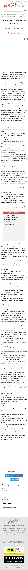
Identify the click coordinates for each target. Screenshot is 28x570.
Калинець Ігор (23, 14)
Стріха (4, 497)
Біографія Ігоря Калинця (9, 224)
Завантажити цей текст (14, 471)
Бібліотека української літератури (8, 14)
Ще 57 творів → (7, 221)
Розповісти (19, 476)
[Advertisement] (14, 56)
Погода (25, 1)
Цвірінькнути (14, 479)
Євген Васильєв (19, 541)
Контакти (14, 1)
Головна (7, 525)
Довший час (5, 491)
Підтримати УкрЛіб (14, 33)
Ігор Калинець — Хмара (9, 215)
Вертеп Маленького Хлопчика (10, 493)
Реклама (20, 1)
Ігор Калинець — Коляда (10, 219)
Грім (3, 495)
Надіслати (9, 476)
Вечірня (4, 489)
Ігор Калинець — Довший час (11, 217)
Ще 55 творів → (6, 499)
